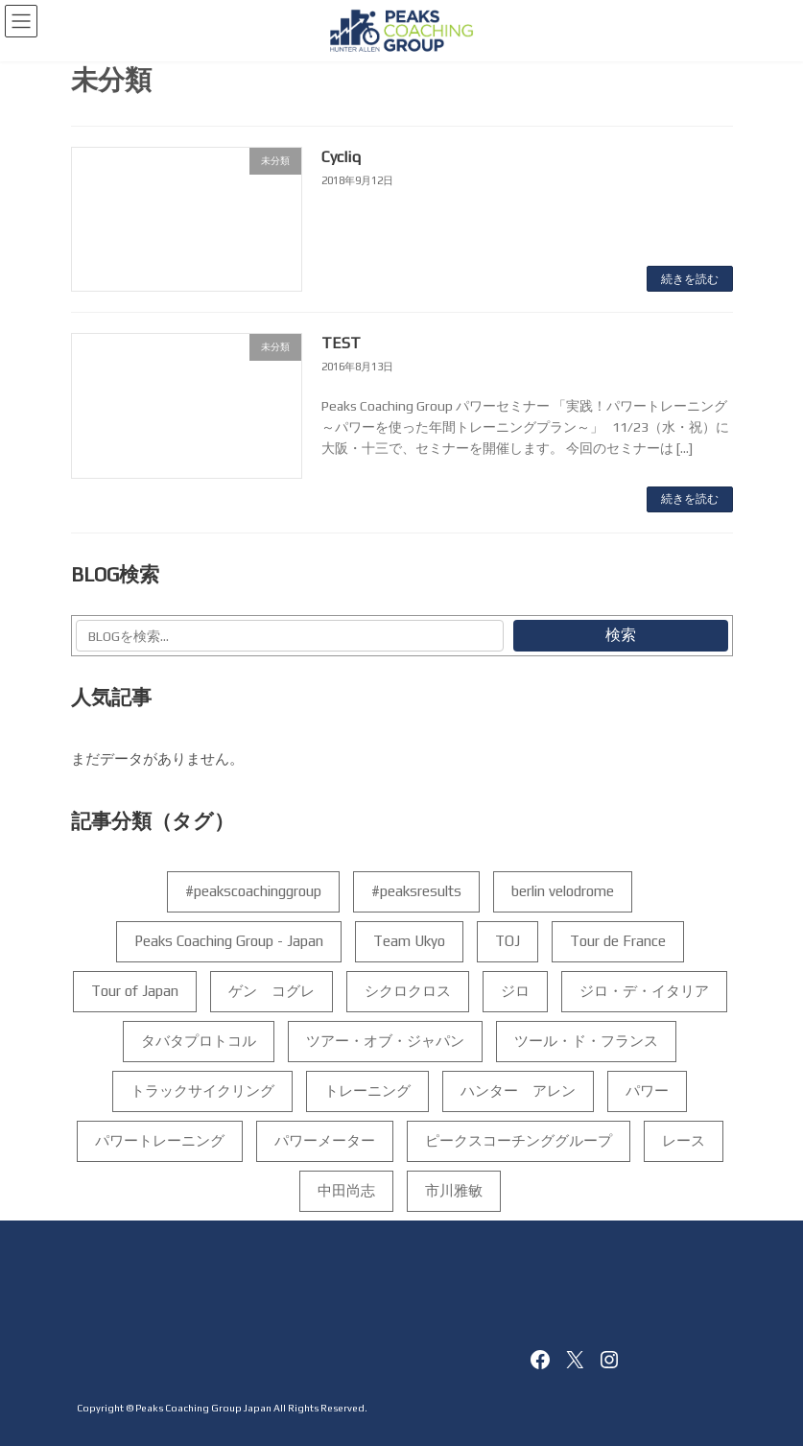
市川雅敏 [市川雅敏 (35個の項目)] (453, 1190)
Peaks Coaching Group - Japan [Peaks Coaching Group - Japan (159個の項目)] (227, 941)
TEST (341, 343)
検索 (619, 635)
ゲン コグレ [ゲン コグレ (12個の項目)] (270, 991)
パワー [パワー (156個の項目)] (647, 1090)
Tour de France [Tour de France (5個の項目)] (617, 941)
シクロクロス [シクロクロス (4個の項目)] (407, 991)
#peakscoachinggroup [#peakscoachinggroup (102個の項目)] (253, 891)
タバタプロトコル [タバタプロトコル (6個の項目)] (198, 1040)
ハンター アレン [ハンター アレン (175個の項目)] (518, 1090)
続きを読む (690, 279)
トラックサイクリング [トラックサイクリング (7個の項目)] (202, 1090)
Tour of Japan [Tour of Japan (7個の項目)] (133, 991)
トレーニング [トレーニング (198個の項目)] (367, 1090)
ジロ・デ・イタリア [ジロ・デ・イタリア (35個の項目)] (643, 991)
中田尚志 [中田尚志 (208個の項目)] (345, 1190)
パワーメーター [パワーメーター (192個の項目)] (323, 1140)
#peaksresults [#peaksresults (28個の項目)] (416, 891)
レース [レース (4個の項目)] (682, 1140)
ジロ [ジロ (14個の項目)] (514, 991)
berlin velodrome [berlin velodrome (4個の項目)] (562, 891)
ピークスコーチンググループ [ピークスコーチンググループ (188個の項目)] (517, 1140)
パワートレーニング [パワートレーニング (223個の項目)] (159, 1140)
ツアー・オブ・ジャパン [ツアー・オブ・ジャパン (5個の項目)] (385, 1040)
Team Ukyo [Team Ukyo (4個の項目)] (408, 941)
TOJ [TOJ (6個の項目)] (506, 941)
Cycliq (341, 157)
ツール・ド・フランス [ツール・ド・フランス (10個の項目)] (586, 1040)
